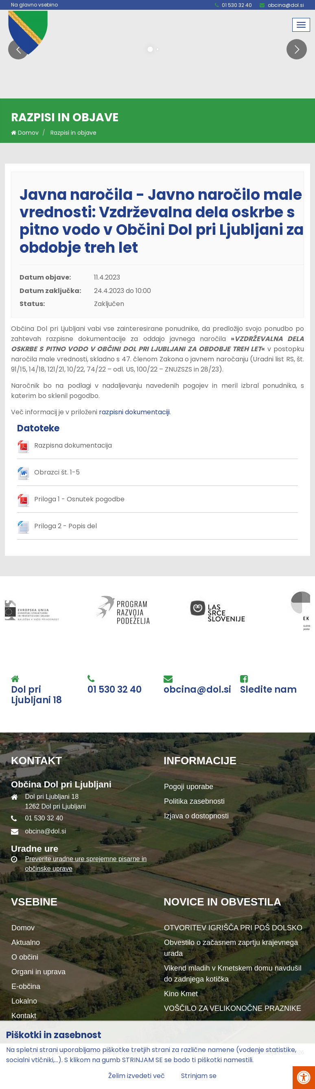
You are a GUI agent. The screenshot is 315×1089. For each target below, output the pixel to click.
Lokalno (24, 1001)
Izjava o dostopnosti (196, 816)
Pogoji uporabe (188, 787)
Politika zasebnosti (194, 801)
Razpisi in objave (73, 133)
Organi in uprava (38, 972)
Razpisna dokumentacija (73, 445)
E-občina (25, 986)
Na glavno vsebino (34, 5)
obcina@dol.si (286, 5)
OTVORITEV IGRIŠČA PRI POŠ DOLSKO (233, 928)
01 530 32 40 (237, 5)
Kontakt (23, 1016)
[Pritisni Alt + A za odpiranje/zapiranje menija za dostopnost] (304, 1077)
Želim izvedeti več (136, 1075)
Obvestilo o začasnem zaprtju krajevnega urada (231, 948)
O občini (24, 957)
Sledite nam (268, 689)
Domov (25, 133)
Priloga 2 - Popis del (65, 526)
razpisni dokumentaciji (134, 412)
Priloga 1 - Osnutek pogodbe (79, 499)
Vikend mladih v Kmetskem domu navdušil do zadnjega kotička (233, 973)
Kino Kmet (181, 994)
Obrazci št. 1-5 (57, 472)
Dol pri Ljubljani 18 (36, 695)
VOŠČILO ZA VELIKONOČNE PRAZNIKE (232, 1008)
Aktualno (25, 942)
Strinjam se (199, 1075)
